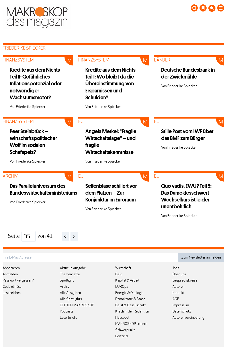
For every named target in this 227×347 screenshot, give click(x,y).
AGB (175, 299)
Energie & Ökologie (129, 293)
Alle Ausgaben (70, 293)
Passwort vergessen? (18, 280)
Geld (118, 274)
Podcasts (66, 311)
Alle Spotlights (71, 299)
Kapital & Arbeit (127, 280)
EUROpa (121, 287)
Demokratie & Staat (130, 299)
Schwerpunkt (125, 330)
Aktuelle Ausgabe (73, 268)
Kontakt (178, 293)
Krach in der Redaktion (132, 311)
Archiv (64, 287)
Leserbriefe (68, 318)
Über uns (179, 274)
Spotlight (67, 280)
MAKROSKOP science (131, 324)
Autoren (178, 287)
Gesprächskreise (184, 280)
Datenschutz (181, 311)
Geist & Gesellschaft (130, 305)
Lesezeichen (12, 293)
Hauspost (122, 318)
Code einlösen (13, 287)
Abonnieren (11, 268)
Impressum (180, 305)
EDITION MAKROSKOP (77, 305)
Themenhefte (70, 274)
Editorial (121, 336)
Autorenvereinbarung (188, 318)
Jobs (175, 268)
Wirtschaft (123, 268)
